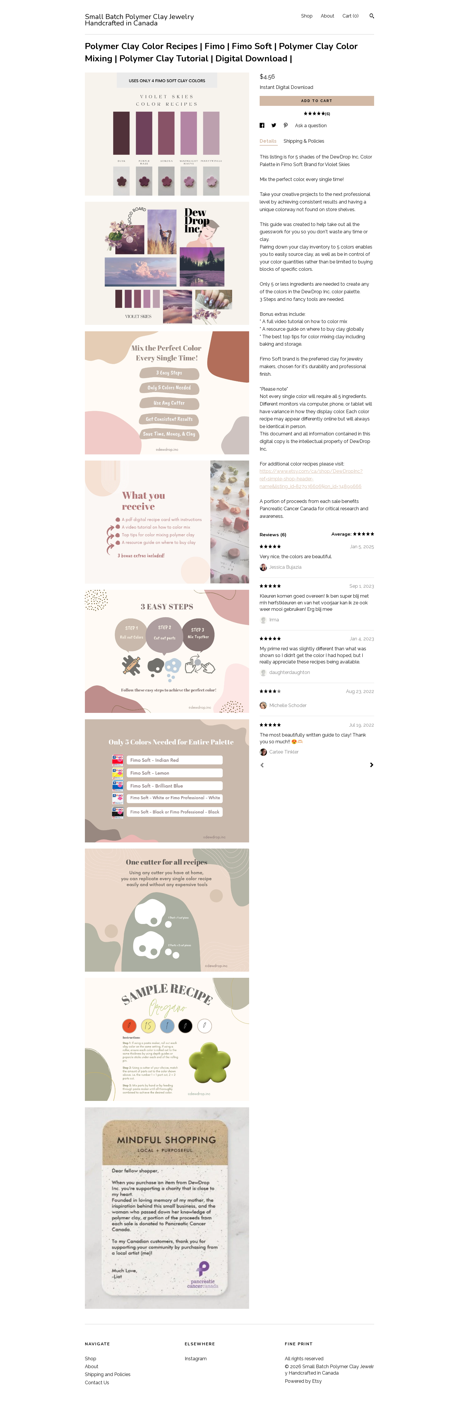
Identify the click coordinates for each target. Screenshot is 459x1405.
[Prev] (262, 766)
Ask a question (311, 125)
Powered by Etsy (303, 1381)
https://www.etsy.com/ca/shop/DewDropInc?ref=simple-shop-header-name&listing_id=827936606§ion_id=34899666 (311, 478)
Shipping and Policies (108, 1374)
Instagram (196, 1358)
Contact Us (97, 1382)
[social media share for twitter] (274, 125)
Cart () (350, 16)
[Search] (372, 16)
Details (269, 141)
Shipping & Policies (304, 141)
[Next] (371, 765)
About (327, 16)
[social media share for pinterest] (286, 125)
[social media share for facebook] (263, 125)
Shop (307, 16)
